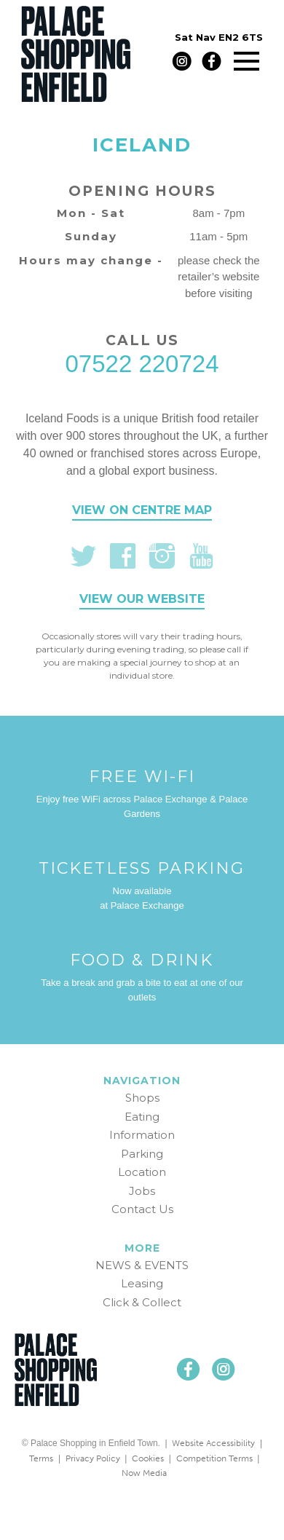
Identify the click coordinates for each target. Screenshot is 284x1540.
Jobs (142, 1191)
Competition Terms (214, 1458)
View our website (142, 599)
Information (142, 1135)
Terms (41, 1458)
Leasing (142, 1283)
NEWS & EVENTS (142, 1265)
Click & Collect (142, 1302)
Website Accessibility (213, 1443)
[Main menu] (246, 60)
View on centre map (142, 510)
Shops (142, 1098)
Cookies (148, 1458)
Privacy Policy (93, 1458)
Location (142, 1172)
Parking (142, 1154)
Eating (142, 1117)
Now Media (144, 1473)
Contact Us (142, 1209)
